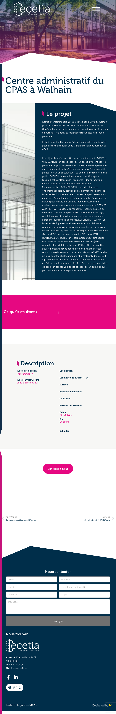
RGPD (33, 705)
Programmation (25, 373)
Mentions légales (16, 705)
